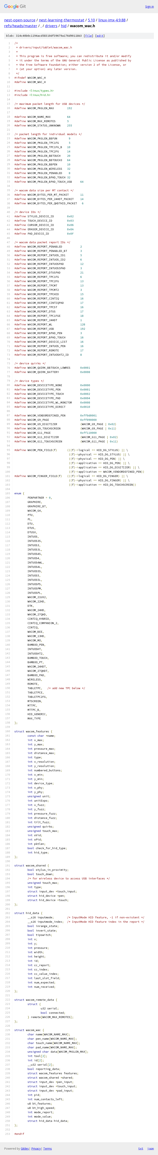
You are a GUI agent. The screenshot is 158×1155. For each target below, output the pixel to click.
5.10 (91, 20)
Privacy (36, 1148)
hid (63, 25)
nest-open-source (19, 20)
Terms (47, 1148)
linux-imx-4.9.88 (111, 20)
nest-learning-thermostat (61, 20)
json (150, 1148)
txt (140, 1148)
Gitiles (25, 1148)
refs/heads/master (20, 25)
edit (100, 35)
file (88, 35)
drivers (51, 25)
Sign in (149, 6)
